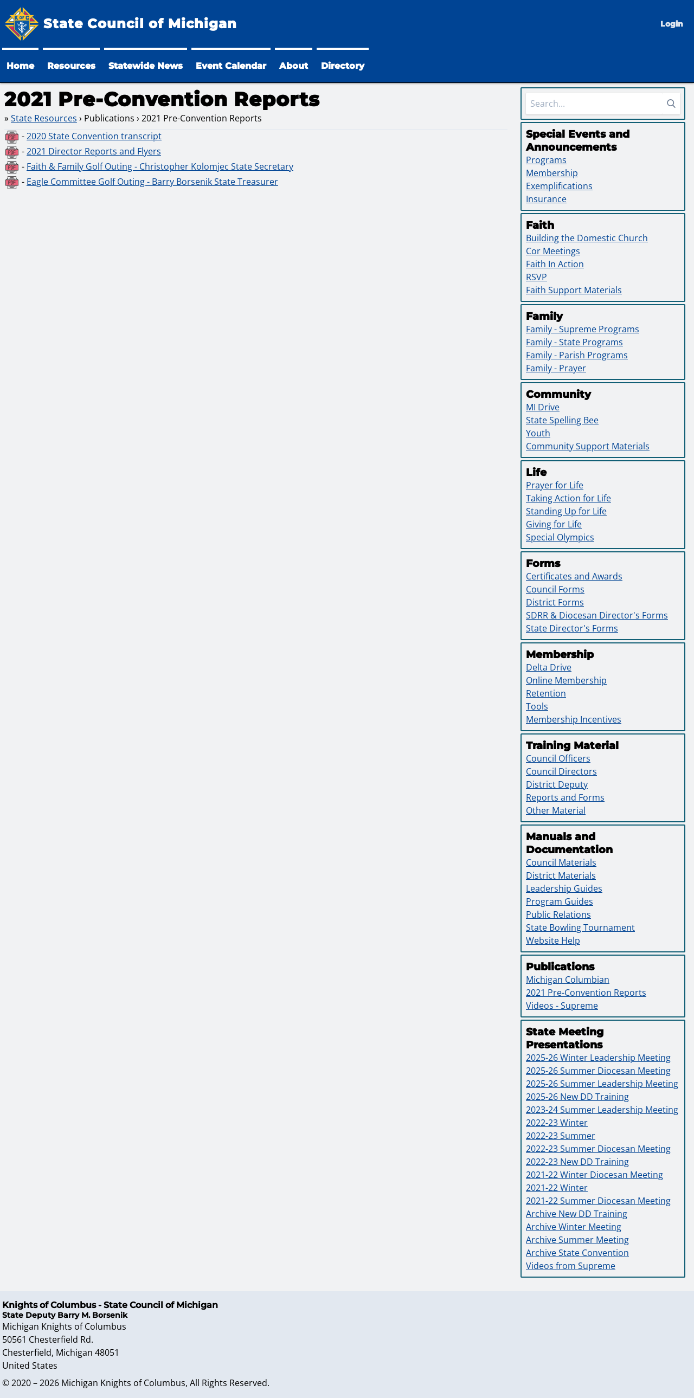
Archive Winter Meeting (573, 1227)
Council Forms (555, 589)
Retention (546, 693)
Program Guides (559, 901)
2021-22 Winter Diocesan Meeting (594, 1175)
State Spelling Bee (562, 420)
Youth (538, 433)
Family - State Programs (574, 342)
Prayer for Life (554, 485)
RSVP (536, 277)
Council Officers (558, 758)
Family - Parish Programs (577, 355)
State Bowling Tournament (580, 927)
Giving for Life (554, 524)
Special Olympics (560, 537)
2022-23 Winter (557, 1123)
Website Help (553, 940)
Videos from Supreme (570, 1266)
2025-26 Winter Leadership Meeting (598, 1058)
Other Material (556, 810)
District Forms (555, 602)
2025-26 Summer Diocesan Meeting (598, 1071)
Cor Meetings (553, 251)
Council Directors (561, 771)
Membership (552, 173)
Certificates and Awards (574, 576)
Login (671, 24)
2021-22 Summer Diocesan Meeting (598, 1201)
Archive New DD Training (576, 1214)
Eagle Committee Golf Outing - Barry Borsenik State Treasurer (152, 182)
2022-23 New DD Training (577, 1162)
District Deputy (557, 784)
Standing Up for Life (566, 511)
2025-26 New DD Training (577, 1097)
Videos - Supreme (562, 1006)
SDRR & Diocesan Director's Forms (597, 615)
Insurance (546, 199)
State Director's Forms (572, 628)
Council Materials (561, 862)
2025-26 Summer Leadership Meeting (602, 1084)
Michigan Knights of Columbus (123, 1383)
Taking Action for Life (568, 498)
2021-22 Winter (557, 1188)
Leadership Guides (564, 888)
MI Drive (543, 407)
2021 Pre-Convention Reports (586, 992)
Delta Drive (548, 667)
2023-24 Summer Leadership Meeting (602, 1110)
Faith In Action (555, 264)
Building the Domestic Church (587, 238)
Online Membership (566, 680)
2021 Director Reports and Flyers (94, 151)
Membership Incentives (573, 719)
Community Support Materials (588, 446)
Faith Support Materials (574, 290)
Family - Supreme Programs (582, 329)
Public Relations (558, 914)
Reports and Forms (565, 797)
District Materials (561, 875)
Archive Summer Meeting (577, 1240)
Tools (537, 706)
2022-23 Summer (560, 1136)
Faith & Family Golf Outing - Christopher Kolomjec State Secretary (160, 166)
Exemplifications (559, 186)
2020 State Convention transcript (94, 136)
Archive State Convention (577, 1253)
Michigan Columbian (567, 979)
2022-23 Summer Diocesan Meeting (598, 1149)
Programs (546, 160)
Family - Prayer (556, 368)
